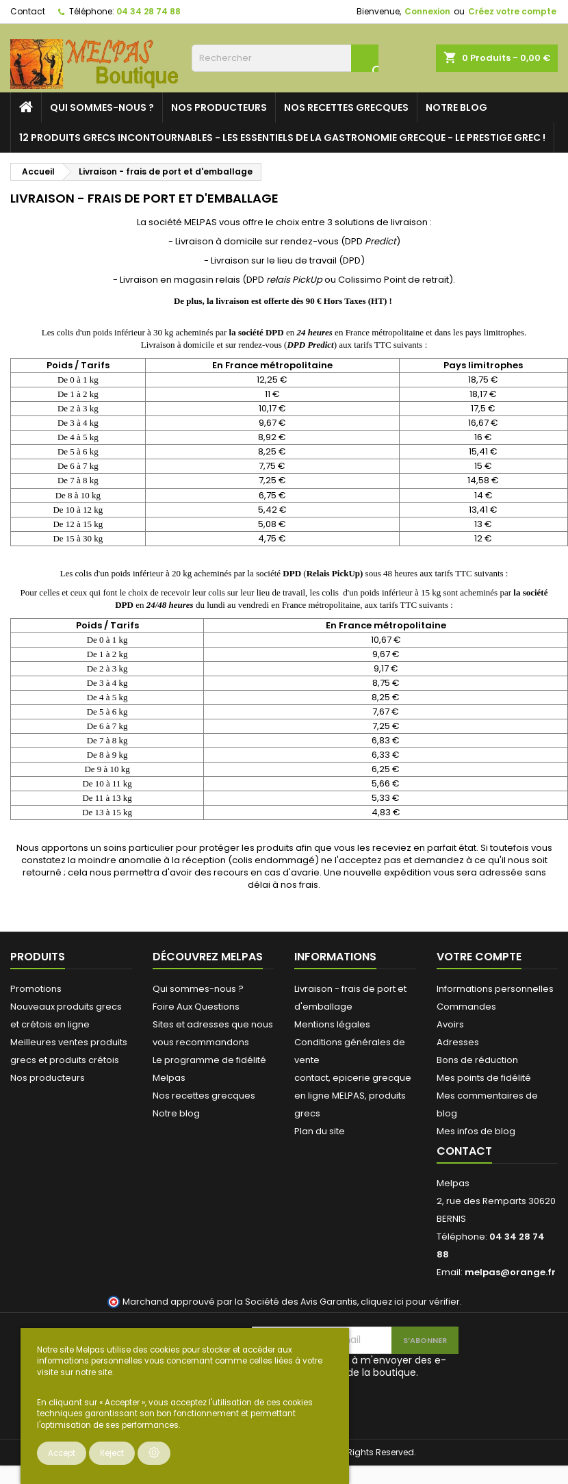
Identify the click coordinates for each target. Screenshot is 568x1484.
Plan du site (319, 1131)
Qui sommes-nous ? (102, 107)
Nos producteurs (219, 107)
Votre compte (479, 956)
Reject (112, 1453)
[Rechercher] (285, 58)
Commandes (466, 1006)
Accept (61, 1453)
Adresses (458, 1042)
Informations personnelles (495, 988)
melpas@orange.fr (510, 1272)
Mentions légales (332, 1024)
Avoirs (450, 1024)
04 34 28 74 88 (148, 11)
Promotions (36, 988)
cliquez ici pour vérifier (410, 1301)
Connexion (427, 11)
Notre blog (456, 107)
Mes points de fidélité (484, 1077)
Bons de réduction (477, 1059)
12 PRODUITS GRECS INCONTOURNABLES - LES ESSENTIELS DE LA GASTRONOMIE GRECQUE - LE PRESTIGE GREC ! (282, 137)
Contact (27, 11)
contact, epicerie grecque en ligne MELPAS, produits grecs (352, 1095)
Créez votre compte (512, 11)
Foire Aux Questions (196, 1006)
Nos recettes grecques (346, 107)
